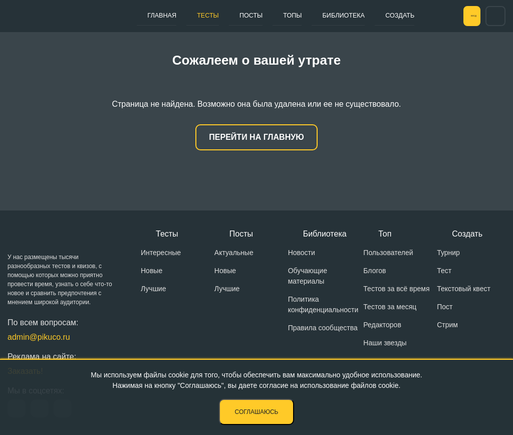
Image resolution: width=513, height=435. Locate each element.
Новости (301, 253)
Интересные (161, 253)
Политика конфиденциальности (323, 304)
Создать (358, 16)
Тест (444, 271)
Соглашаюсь (257, 411)
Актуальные (233, 253)
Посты (231, 16)
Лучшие (153, 289)
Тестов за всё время (396, 289)
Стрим (447, 325)
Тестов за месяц (389, 307)
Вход (459, 16)
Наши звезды (384, 343)
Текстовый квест (463, 289)
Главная (158, 16)
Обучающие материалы (307, 276)
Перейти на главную (256, 137)
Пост (444, 307)
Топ (384, 234)
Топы (264, 16)
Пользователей (388, 253)
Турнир (448, 253)
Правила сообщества (323, 328)
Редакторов (382, 325)
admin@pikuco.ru (39, 337)
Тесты (196, 16)
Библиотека (308, 16)
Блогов (374, 271)
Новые (151, 271)
